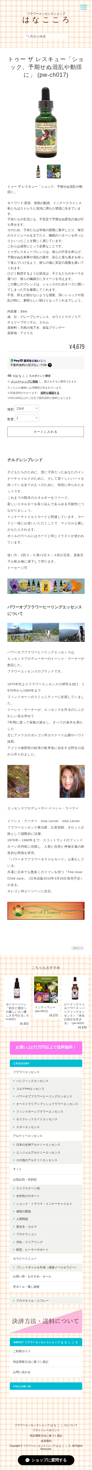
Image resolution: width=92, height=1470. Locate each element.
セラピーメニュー (25, 1258)
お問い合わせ (22, 1372)
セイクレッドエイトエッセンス (36, 1119)
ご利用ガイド (22, 1351)
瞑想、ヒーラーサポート (32, 1249)
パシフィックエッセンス (32, 1080)
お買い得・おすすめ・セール (32, 1276)
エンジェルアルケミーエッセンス (38, 1152)
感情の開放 (23, 1211)
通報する (78, 948)
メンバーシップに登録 (24, 381)
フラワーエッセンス (26, 1072)
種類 (10, 409)
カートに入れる (46, 431)
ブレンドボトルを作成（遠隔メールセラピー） (47, 1267)
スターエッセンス (28, 1127)
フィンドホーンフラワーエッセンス (39, 1111)
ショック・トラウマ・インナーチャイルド (44, 1203)
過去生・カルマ (26, 1226)
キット (17, 1168)
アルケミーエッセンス (27, 1135)
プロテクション (26, 1234)
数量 (10, 419)
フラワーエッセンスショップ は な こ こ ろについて (46, 1425)
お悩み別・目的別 (25, 1179)
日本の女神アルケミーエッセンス (38, 1144)
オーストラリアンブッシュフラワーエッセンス (47, 1103)
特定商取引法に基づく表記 (30, 1361)
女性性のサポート (28, 1195)
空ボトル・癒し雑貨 (26, 1286)
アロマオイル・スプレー (32, 1300)
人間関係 (22, 1219)
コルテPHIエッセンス (30, 1088)
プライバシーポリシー (46, 1430)
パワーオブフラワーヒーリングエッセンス (44, 1096)
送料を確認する (49, 392)
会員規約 (46, 1440)
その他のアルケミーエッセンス (36, 1160)
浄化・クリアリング (29, 1242)
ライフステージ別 (28, 1188)
